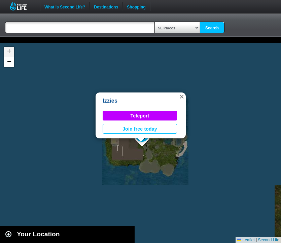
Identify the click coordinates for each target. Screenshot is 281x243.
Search (212, 28)
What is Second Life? (64, 6)
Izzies (110, 101)
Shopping (136, 6)
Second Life (22, 6)
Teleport (140, 115)
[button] (182, 96)
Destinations (106, 6)
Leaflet (245, 240)
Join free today (139, 129)
